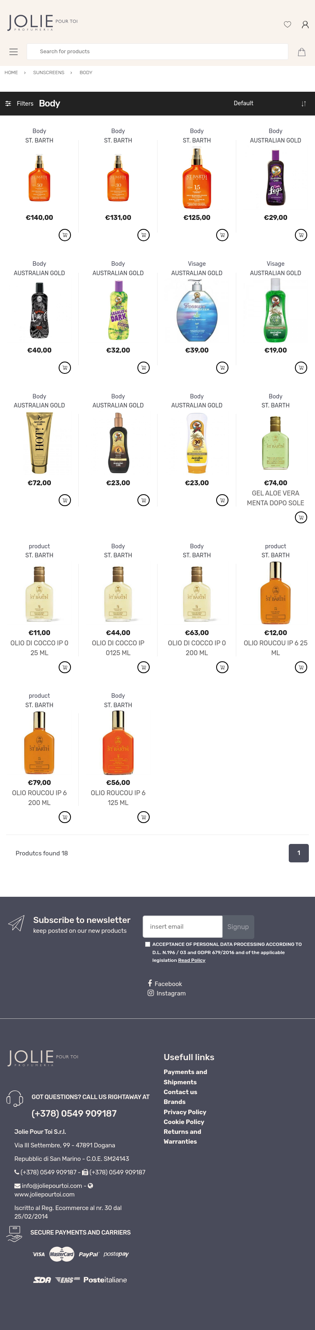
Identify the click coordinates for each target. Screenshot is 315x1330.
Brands (174, 1102)
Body (39, 131)
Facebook (165, 983)
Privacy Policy (185, 1112)
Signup (238, 927)
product (39, 546)
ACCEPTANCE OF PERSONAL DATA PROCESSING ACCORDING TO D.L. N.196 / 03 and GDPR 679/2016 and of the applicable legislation (227, 952)
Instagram (167, 993)
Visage (197, 263)
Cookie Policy (184, 1122)
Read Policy (191, 960)
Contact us (180, 1092)
